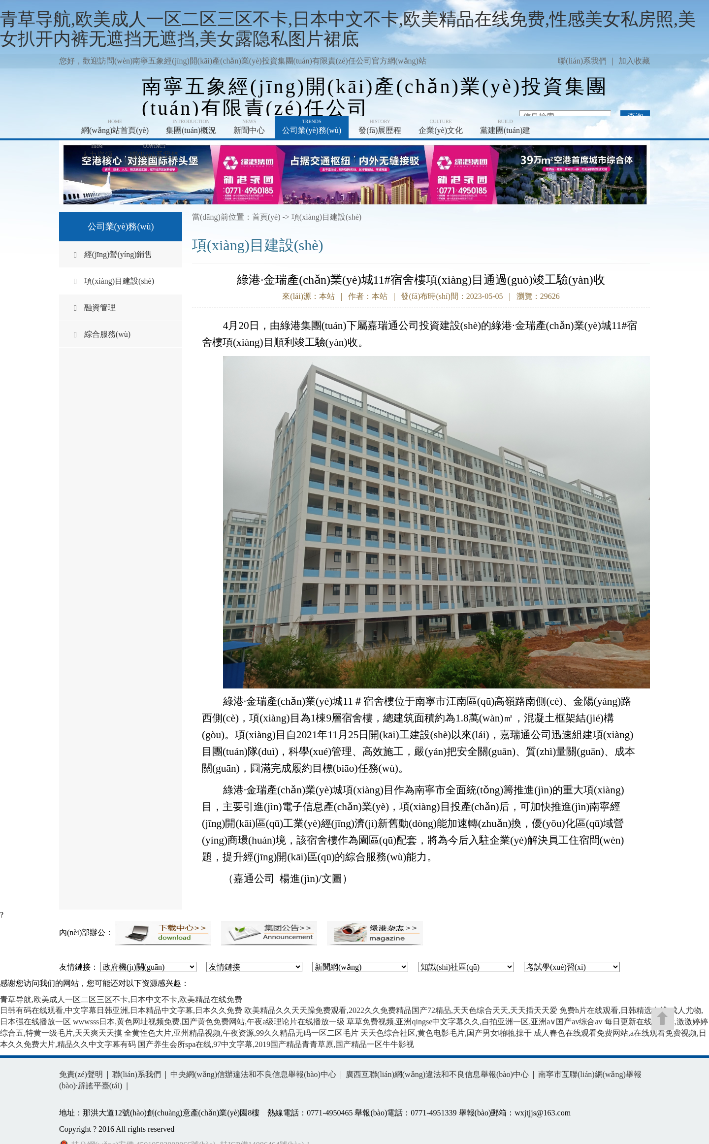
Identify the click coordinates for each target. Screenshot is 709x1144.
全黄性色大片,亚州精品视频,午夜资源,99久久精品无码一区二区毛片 (241, 1033)
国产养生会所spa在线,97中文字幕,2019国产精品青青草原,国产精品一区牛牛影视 (276, 1044)
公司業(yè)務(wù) (311, 126)
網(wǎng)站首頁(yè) (115, 126)
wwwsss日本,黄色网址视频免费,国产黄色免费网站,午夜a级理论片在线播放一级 (209, 1021)
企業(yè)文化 (441, 126)
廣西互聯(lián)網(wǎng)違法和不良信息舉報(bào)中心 (437, 1074)
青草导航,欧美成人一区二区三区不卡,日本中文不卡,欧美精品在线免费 (121, 999)
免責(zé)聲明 (81, 1074)
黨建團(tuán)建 (505, 126)
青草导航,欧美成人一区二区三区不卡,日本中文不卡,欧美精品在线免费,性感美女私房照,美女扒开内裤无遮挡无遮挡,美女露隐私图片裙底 (348, 29)
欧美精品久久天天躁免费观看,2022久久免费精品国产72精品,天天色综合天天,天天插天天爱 (400, 1010)
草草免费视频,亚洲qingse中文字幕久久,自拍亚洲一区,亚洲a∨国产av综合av (474, 1021)
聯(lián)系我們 (582, 61)
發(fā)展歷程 (379, 126)
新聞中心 (249, 126)
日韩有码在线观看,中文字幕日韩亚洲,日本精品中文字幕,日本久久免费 (121, 1010)
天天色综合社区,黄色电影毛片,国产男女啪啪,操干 (446, 1033)
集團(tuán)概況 (191, 126)
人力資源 (97, 151)
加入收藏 (634, 61)
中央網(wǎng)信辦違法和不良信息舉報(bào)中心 (253, 1074)
